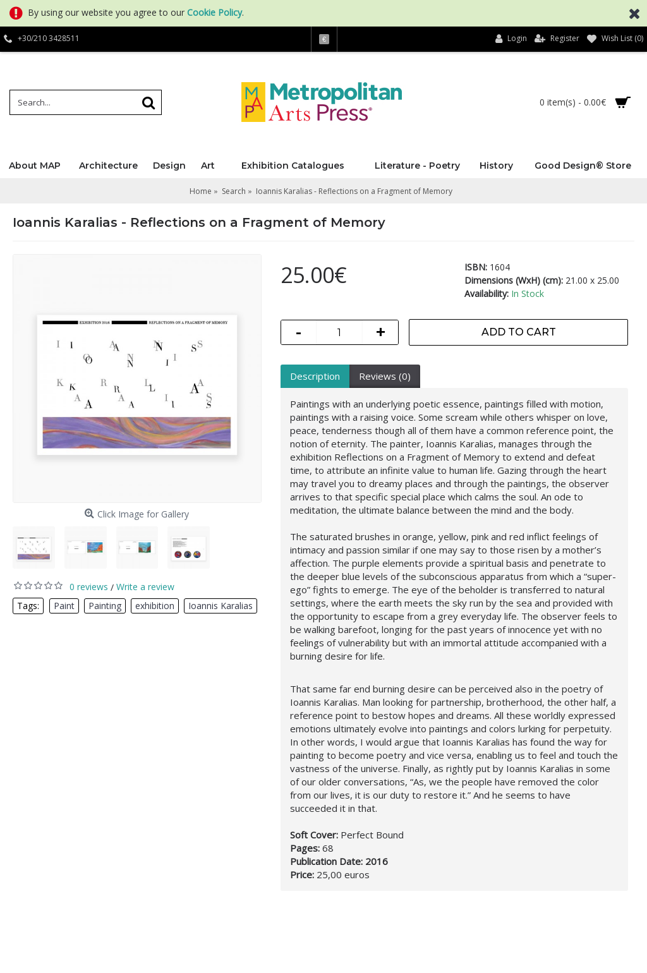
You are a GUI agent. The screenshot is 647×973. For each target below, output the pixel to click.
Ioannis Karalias (220, 606)
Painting (104, 606)
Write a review (145, 587)
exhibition (154, 606)
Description (315, 376)
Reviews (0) (385, 376)
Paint (64, 606)
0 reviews (89, 587)
